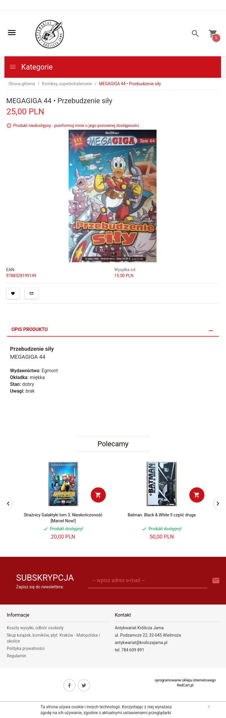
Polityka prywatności (26, 648)
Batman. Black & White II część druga (162, 515)
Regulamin (16, 655)
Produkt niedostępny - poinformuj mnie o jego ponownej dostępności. (76, 125)
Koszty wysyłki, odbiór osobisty (35, 627)
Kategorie (31, 67)
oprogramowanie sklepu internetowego (185, 680)
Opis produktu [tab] (29, 329)
